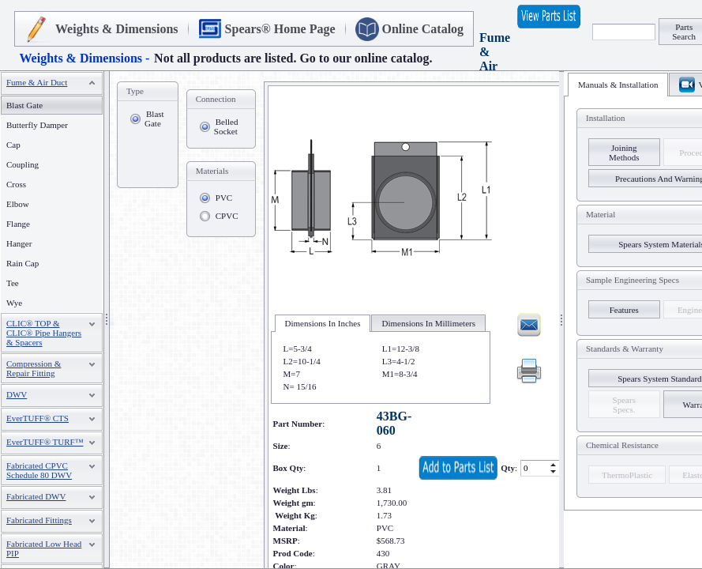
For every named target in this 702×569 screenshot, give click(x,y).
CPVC (227, 215)
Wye (14, 302)
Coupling (22, 164)
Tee (12, 283)
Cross (16, 184)
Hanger (19, 243)
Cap (13, 144)
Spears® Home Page (280, 29)
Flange (18, 223)
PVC (224, 197)
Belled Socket (226, 126)
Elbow (17, 204)
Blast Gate (154, 118)
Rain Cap (22, 263)
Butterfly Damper (37, 125)
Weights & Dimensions (116, 29)
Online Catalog (423, 29)
